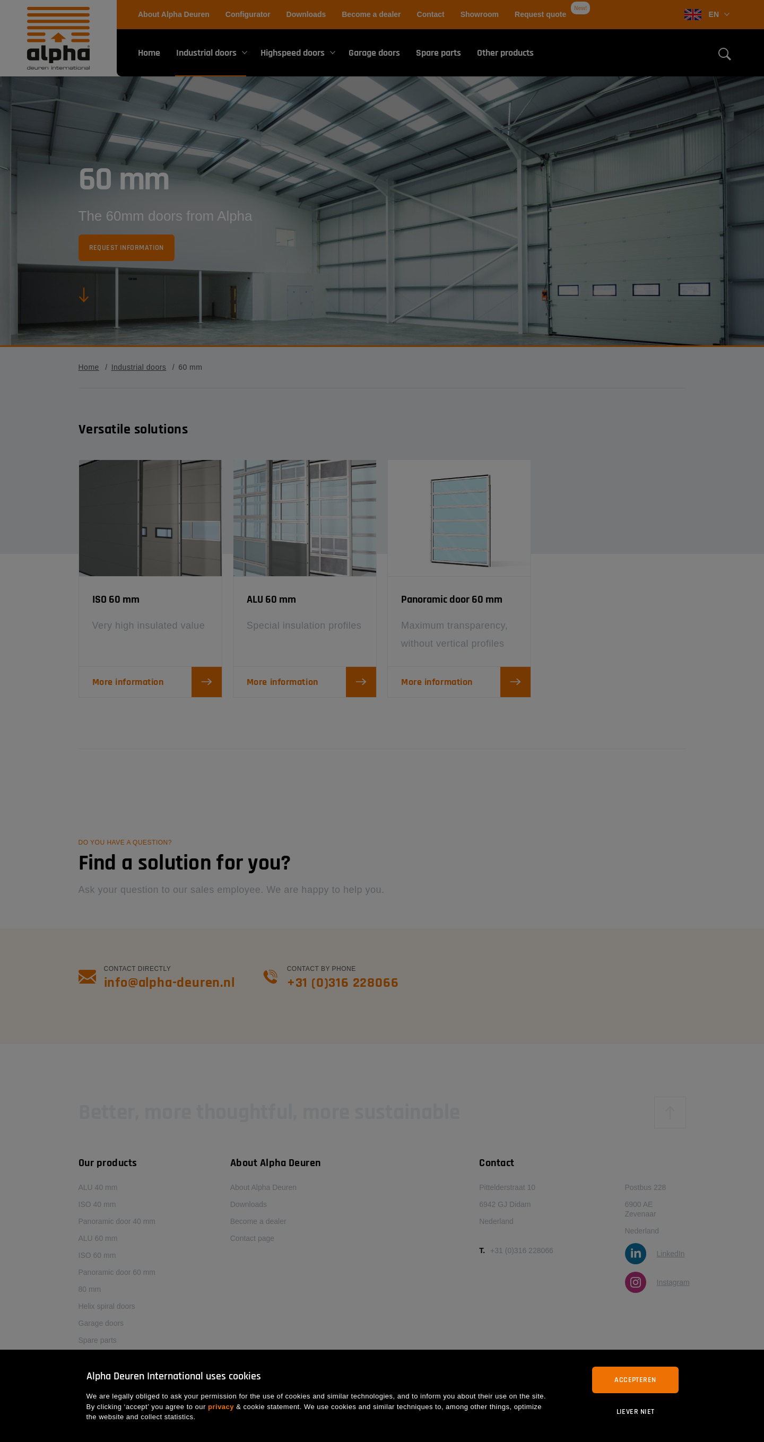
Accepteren (635, 1380)
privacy (221, 1407)
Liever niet (636, 1412)
